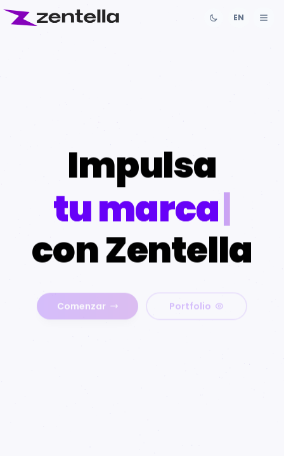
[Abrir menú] (264, 18)
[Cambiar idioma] (239, 18)
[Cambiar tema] (213, 17)
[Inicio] (61, 17)
